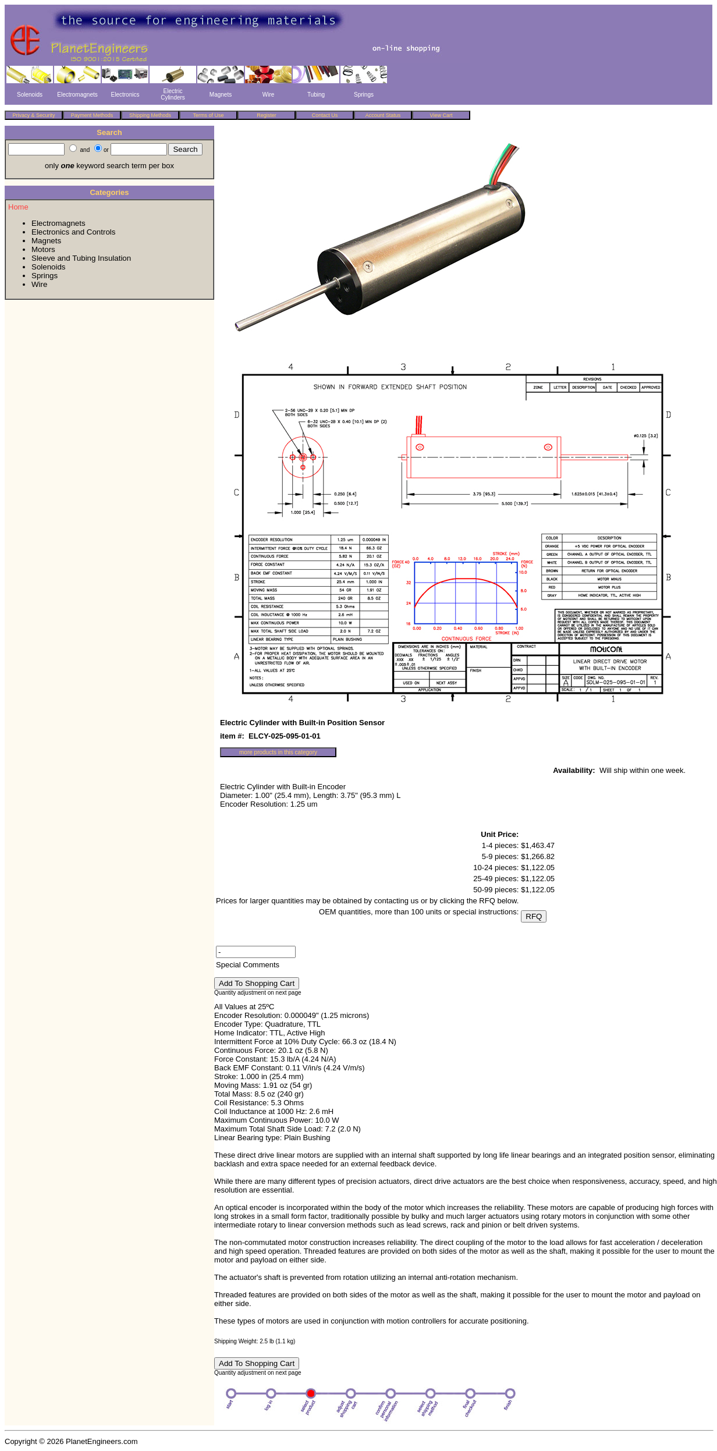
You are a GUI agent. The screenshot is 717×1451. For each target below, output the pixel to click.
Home (18, 207)
